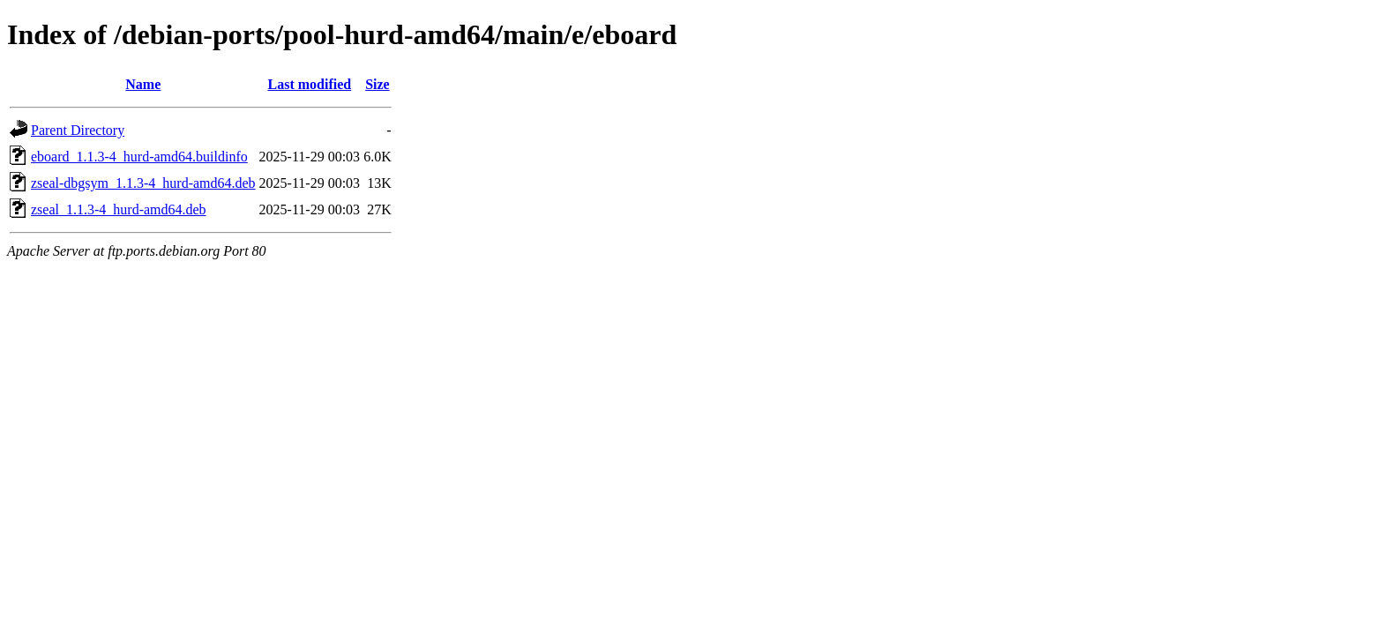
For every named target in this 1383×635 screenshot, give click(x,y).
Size (377, 84)
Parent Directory (77, 130)
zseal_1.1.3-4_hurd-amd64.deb (118, 209)
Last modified (310, 84)
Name (143, 84)
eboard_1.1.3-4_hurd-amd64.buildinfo (139, 156)
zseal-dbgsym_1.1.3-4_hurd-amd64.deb (143, 183)
